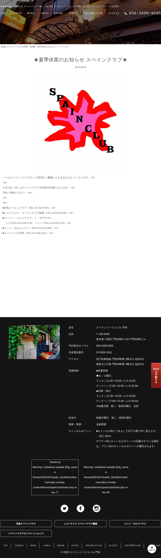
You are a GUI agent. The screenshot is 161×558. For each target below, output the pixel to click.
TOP (3, 13)
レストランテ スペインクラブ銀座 (80, 523)
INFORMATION (93, 13)
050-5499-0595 (104, 345)
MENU (30, 13)
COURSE (16, 13)
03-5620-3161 (104, 352)
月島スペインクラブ (26, 523)
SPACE (73, 13)
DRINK (58, 13)
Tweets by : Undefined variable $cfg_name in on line (55, 477)
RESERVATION (94, 545)
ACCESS (113, 13)
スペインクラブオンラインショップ (26, 533)
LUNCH (44, 13)
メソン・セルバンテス (135, 523)
